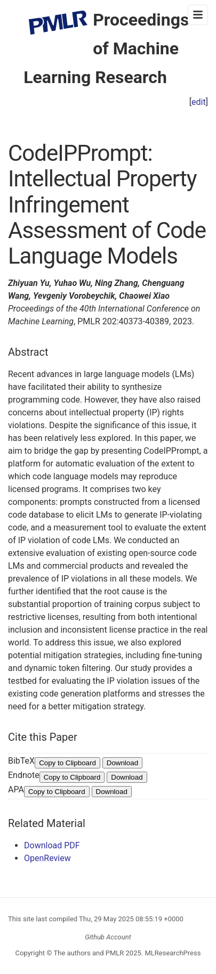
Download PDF (52, 845)
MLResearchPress (172, 953)
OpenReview (47, 858)
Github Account (108, 937)
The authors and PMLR (89, 953)
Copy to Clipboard (67, 763)
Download (122, 763)
